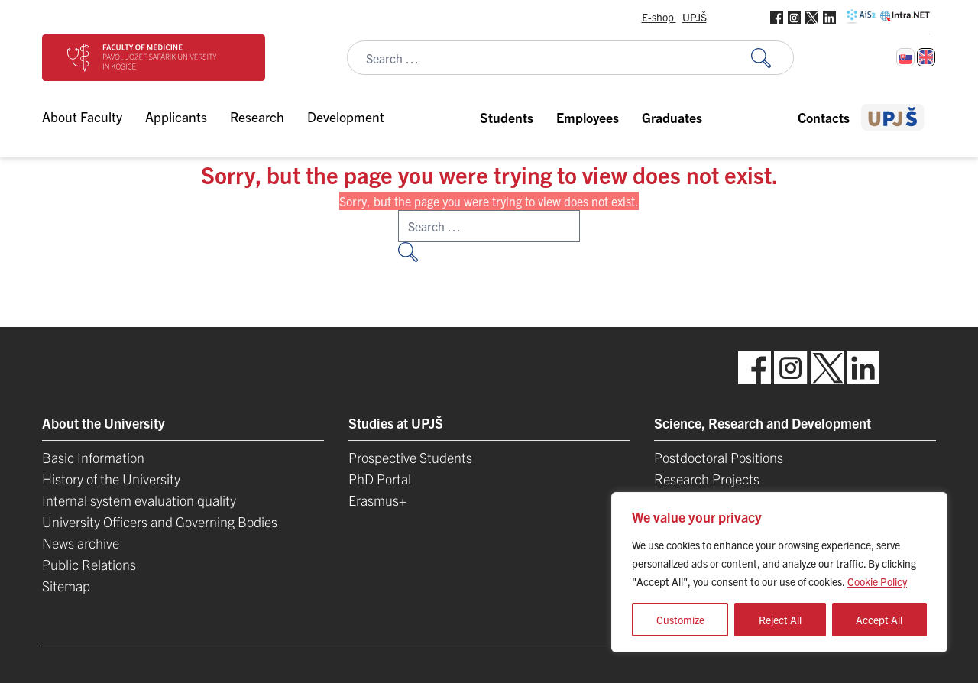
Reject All (780, 619)
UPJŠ (694, 17)
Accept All (879, 619)
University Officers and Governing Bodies (159, 521)
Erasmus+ (377, 500)
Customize (680, 619)
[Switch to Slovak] (905, 57)
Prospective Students (410, 457)
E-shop (659, 17)
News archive (80, 543)
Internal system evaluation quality (139, 500)
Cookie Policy (877, 581)
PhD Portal (379, 478)
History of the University (111, 478)
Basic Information (93, 457)
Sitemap (66, 585)
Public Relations (89, 564)
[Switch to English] (926, 57)
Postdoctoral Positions (718, 457)
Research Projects (706, 478)
